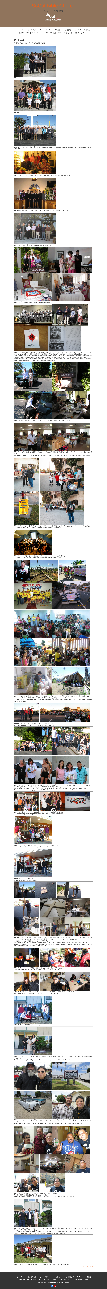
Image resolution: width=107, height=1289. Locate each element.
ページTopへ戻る (88, 1266)
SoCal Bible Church (53, 6)
